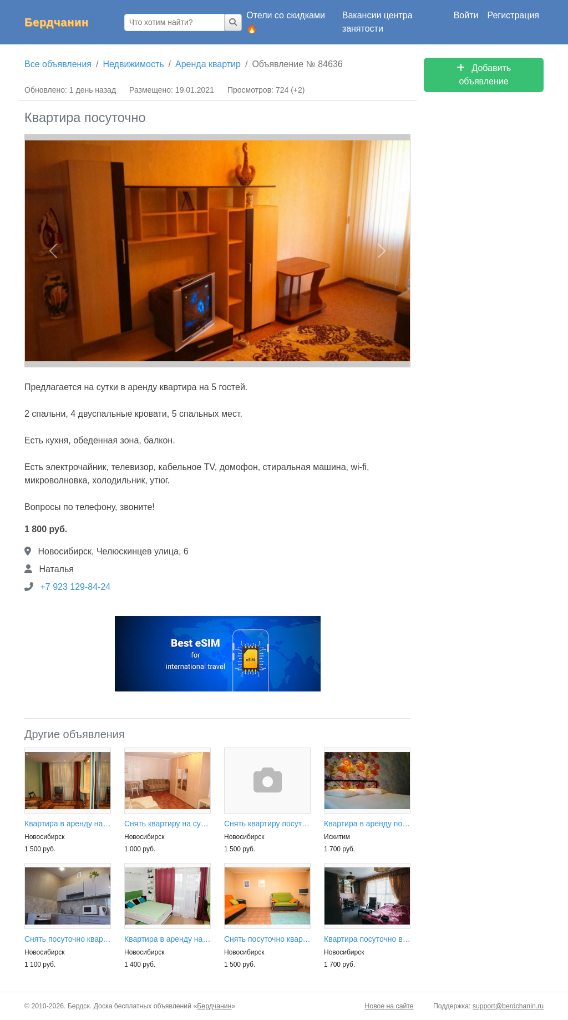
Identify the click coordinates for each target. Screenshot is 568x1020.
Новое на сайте (389, 1006)
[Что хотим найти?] (174, 22)
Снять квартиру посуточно (267, 823)
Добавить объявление (484, 74)
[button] (53, 250)
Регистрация (513, 15)
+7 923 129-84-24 (75, 587)
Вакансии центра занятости (377, 22)
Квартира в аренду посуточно (367, 823)
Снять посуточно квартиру (67, 939)
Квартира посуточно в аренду (367, 939)
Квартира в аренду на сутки (67, 823)
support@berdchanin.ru (508, 1006)
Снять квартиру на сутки (167, 823)
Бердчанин (56, 22)
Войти (466, 15)
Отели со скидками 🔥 (285, 22)
